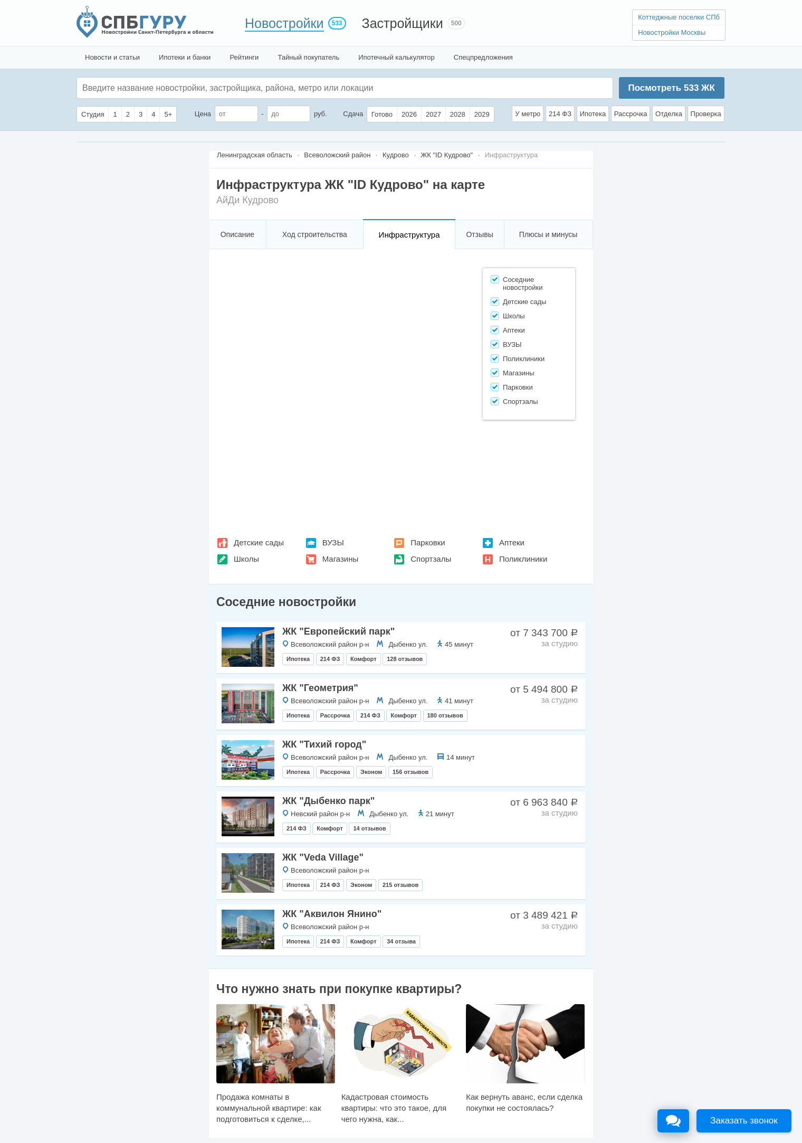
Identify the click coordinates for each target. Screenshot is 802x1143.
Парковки (427, 542)
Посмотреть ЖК (671, 88)
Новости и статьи (112, 57)
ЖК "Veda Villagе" (323, 857)
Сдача (353, 114)
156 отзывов (410, 772)
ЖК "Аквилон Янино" (331, 914)
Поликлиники (523, 558)
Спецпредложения (483, 57)
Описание (237, 234)
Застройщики (402, 23)
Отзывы (479, 234)
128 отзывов (405, 659)
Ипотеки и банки (185, 57)
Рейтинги (244, 57)
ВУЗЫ (333, 542)
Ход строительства (314, 234)
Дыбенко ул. (407, 644)
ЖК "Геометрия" (320, 688)
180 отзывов (445, 715)
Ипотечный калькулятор (396, 57)
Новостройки (284, 23)
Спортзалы (430, 558)
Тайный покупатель (308, 57)
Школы (246, 558)
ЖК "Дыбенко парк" (328, 801)
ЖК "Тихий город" (324, 744)
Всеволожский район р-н (330, 644)
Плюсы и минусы (548, 234)
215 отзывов (400, 885)
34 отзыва (401, 941)
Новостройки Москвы (671, 32)
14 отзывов (369, 828)
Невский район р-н (320, 814)
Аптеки (511, 542)
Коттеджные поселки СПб (679, 17)
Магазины (340, 558)
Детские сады (259, 542)
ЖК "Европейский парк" (338, 631)
